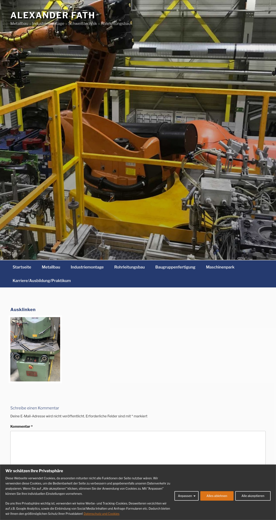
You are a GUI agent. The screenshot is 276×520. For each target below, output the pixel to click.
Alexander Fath (52, 15)
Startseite (22, 267)
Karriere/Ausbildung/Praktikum (42, 280)
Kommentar (21, 426)
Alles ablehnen (217, 496)
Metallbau (51, 267)
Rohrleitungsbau (129, 267)
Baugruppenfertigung (175, 267)
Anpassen (185, 496)
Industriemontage (87, 267)
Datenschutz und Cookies (101, 513)
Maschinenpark (220, 267)
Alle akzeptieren (253, 496)
